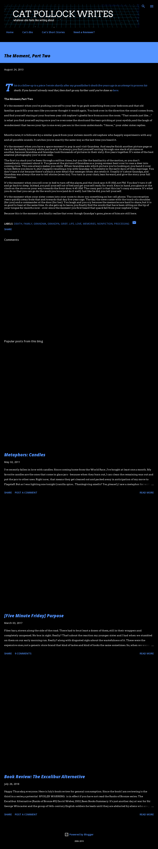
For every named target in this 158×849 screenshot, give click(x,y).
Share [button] (8, 229)
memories (89, 223)
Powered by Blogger (79, 834)
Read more (147, 492)
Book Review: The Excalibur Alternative (44, 776)
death (18, 223)
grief (64, 223)
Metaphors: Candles (24, 455)
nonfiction (105, 223)
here (115, 90)
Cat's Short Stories (51, 32)
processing (121, 223)
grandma (40, 223)
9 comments (23, 653)
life (71, 223)
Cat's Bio (25, 32)
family (28, 223)
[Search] (143, 6)
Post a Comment (26, 492)
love (78, 223)
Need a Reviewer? (82, 32)
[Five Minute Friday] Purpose (34, 615)
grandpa (53, 223)
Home (7, 32)
